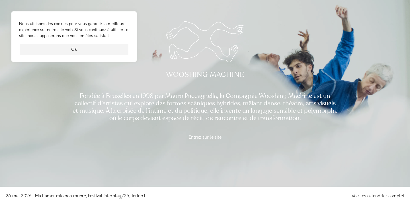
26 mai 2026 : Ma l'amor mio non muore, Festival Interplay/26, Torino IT (76, 196)
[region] (74, 39)
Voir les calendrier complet (378, 196)
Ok (74, 49)
